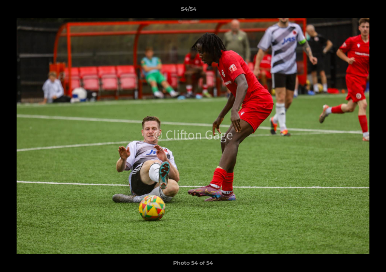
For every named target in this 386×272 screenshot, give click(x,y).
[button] (354, 11)
